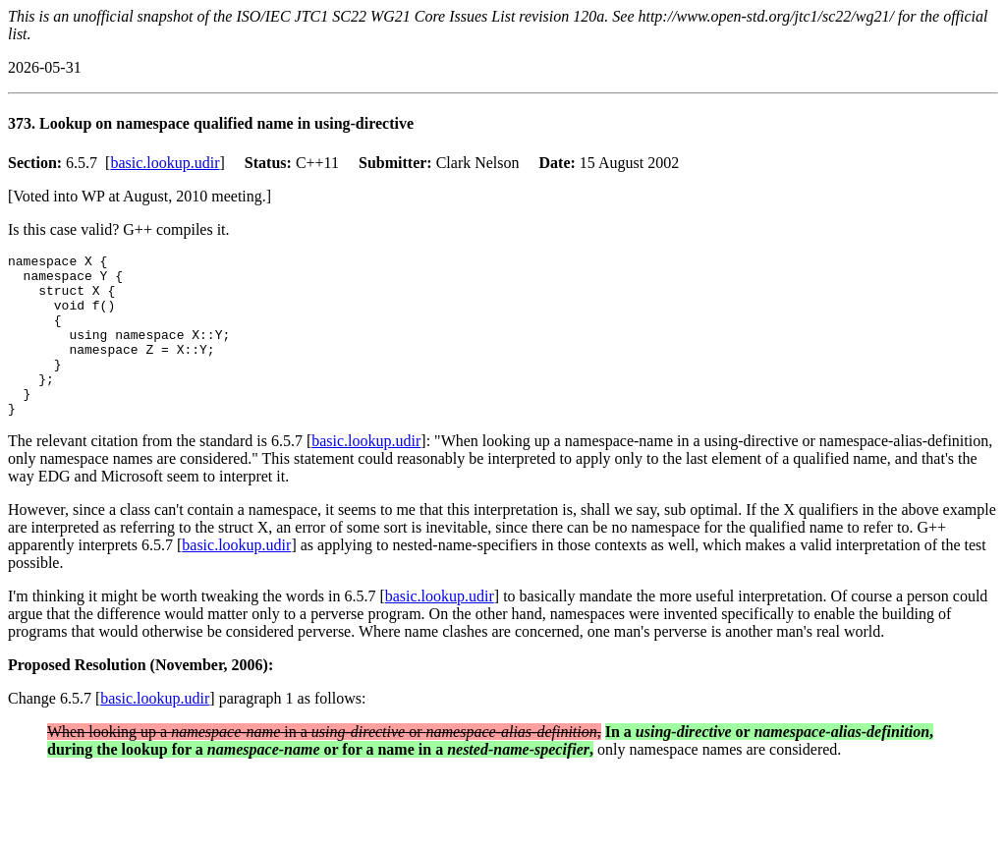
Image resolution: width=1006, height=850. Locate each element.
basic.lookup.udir (164, 162)
